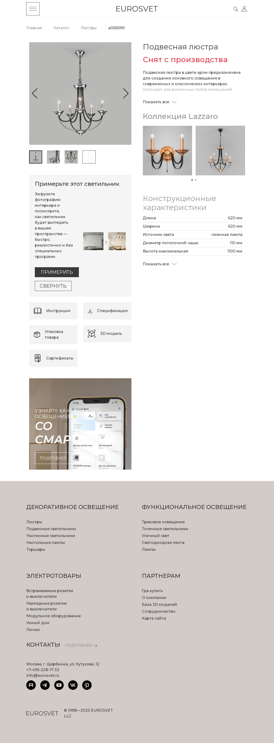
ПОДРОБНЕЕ (81, 645)
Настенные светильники (50, 535)
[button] (34, 93)
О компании (154, 597)
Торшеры (35, 549)
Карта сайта (154, 618)
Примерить (57, 272)
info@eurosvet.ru (42, 675)
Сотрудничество (158, 611)
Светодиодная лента (163, 542)
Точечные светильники (165, 529)
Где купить (152, 591)
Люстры (34, 522)
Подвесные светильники (51, 529)
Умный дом (37, 623)
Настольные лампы (45, 542)
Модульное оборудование (53, 616)
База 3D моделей (159, 604)
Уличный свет (155, 535)
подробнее (53, 458)
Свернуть (53, 286)
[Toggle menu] (33, 8)
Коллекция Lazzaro (180, 116)
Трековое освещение (163, 522)
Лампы (149, 549)
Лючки (33, 629)
